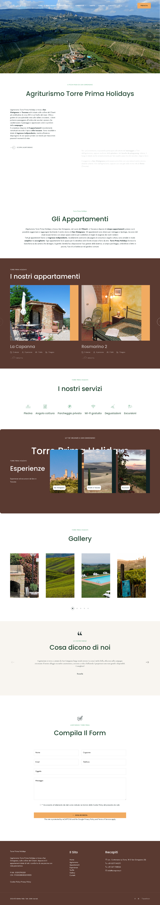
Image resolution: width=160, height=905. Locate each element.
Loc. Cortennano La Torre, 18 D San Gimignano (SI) (125, 859)
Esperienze (81, 5)
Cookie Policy (98, 805)
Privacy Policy (26, 882)
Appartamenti (65, 5)
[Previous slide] (10, 37)
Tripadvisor (146, 898)
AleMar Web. (20, 899)
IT (120, 5)
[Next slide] (150, 37)
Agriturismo (51, 5)
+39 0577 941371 (113, 863)
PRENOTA (144, 5)
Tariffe (92, 5)
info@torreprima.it (113, 870)
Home (40, 5)
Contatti (112, 5)
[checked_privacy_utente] (40, 805)
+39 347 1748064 (113, 867)
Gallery (101, 5)
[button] (78, 67)
